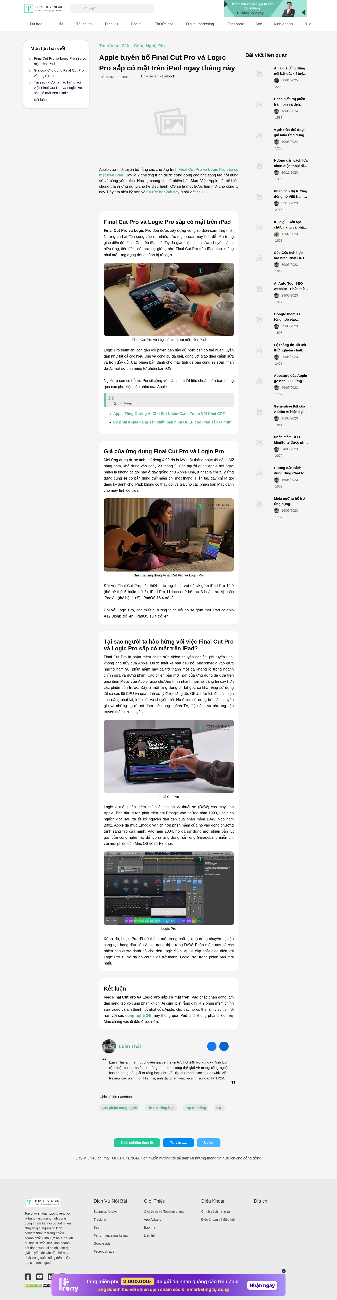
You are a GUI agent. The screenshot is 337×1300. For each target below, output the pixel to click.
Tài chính (84, 24)
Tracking (100, 1219)
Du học (36, 24)
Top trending (195, 1108)
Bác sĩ (136, 24)
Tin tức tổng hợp (161, 1108)
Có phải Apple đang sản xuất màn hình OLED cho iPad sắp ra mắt (171, 422)
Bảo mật (150, 1227)
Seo (259, 24)
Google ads (102, 1243)
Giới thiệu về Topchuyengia (164, 1211)
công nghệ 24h (138, 1016)
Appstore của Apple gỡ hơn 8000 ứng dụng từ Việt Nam (290, 381)
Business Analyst (106, 1211)
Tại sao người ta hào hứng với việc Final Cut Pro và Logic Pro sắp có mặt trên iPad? (58, 87)
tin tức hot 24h (159, 192)
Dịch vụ (111, 24)
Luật (59, 24)
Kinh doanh (283, 24)
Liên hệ (149, 1235)
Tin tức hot (164, 24)
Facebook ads (104, 1251)
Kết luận (40, 100)
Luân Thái (130, 1046)
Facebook (235, 24)
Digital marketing (200, 24)
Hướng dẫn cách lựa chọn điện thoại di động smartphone (291, 165)
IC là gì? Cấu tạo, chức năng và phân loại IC (290, 227)
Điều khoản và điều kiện (218, 1219)
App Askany (152, 1219)
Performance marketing (111, 1235)
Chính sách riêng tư (215, 1211)
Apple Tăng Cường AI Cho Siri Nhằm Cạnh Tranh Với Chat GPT (169, 414)
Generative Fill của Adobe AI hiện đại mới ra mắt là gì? (289, 411)
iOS (219, 1108)
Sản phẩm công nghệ (119, 1108)
